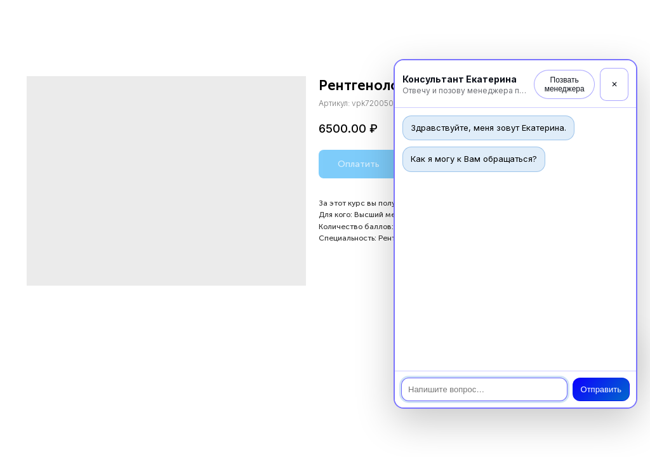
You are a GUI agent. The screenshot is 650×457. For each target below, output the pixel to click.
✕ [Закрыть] (614, 84)
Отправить (601, 389)
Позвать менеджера (565, 84)
